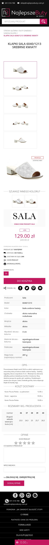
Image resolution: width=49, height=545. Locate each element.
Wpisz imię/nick (9, 464)
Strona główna (11, 30)
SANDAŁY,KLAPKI (10, 33)
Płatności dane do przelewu (24, 518)
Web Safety (25, 529)
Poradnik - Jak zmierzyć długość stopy (24, 508)
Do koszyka (24, 279)
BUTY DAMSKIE (25, 30)
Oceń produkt (24, 438)
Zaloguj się (12, 476)
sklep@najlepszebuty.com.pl (32, 3)
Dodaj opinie (14, 482)
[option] (20, 69)
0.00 (24, 542)
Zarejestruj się (27, 476)
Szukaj (43, 21)
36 (6, 272)
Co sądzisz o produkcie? (13, 445)
